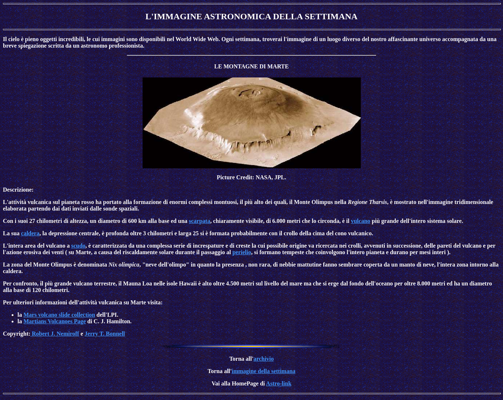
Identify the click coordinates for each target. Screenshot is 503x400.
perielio (241, 252)
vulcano (360, 221)
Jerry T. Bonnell (105, 334)
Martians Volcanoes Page (54, 321)
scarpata (199, 221)
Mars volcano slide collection (59, 315)
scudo (78, 246)
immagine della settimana (263, 371)
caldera (30, 233)
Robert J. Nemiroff (55, 334)
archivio (264, 359)
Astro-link (278, 383)
